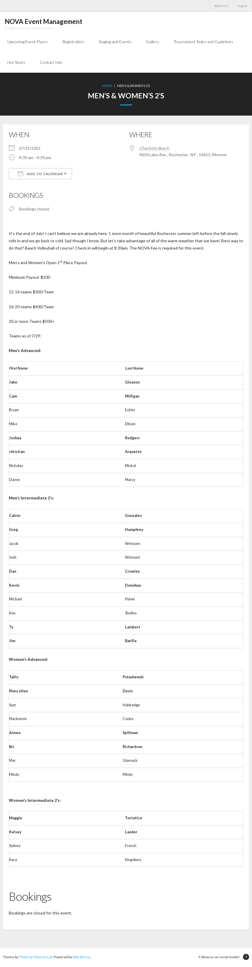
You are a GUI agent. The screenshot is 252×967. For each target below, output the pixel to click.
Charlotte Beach (154, 148)
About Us (221, 6)
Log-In (242, 6)
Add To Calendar (40, 174)
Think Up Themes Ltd (35, 958)
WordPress (82, 958)
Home (107, 86)
